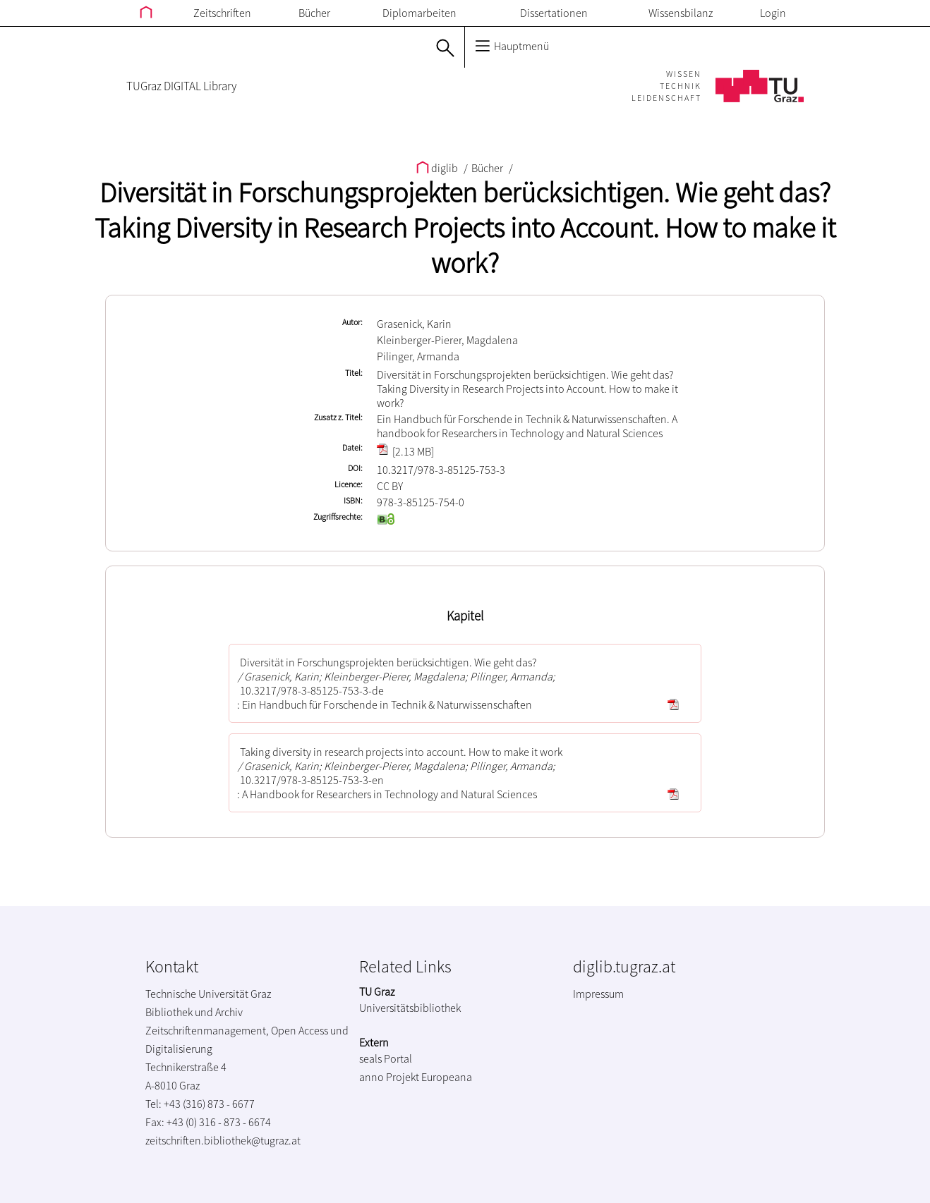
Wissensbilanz (680, 13)
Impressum (598, 994)
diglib (438, 168)
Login (773, 13)
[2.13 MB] (405, 451)
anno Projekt (389, 1077)
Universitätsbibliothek (410, 1008)
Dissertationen (554, 13)
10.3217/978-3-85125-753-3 (441, 470)
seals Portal (385, 1058)
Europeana (446, 1077)
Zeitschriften (222, 13)
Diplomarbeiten (419, 13)
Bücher (314, 13)
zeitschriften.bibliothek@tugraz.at (223, 1140)
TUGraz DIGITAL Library (181, 86)
